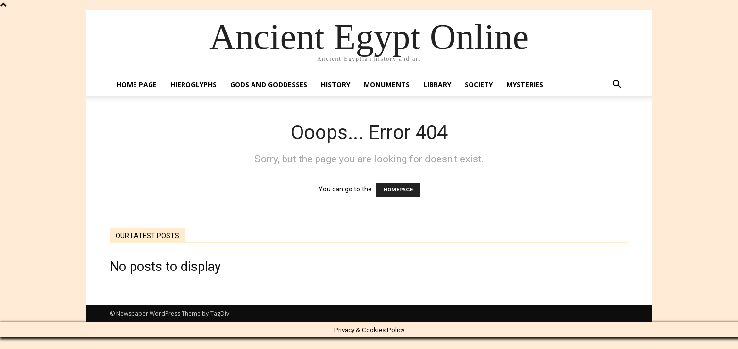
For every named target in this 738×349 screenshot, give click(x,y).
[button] (616, 85)
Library (437, 84)
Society (479, 84)
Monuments (387, 84)
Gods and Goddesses (268, 84)
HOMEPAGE (398, 190)
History (335, 84)
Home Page (137, 84)
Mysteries (524, 84)
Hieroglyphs (193, 84)
